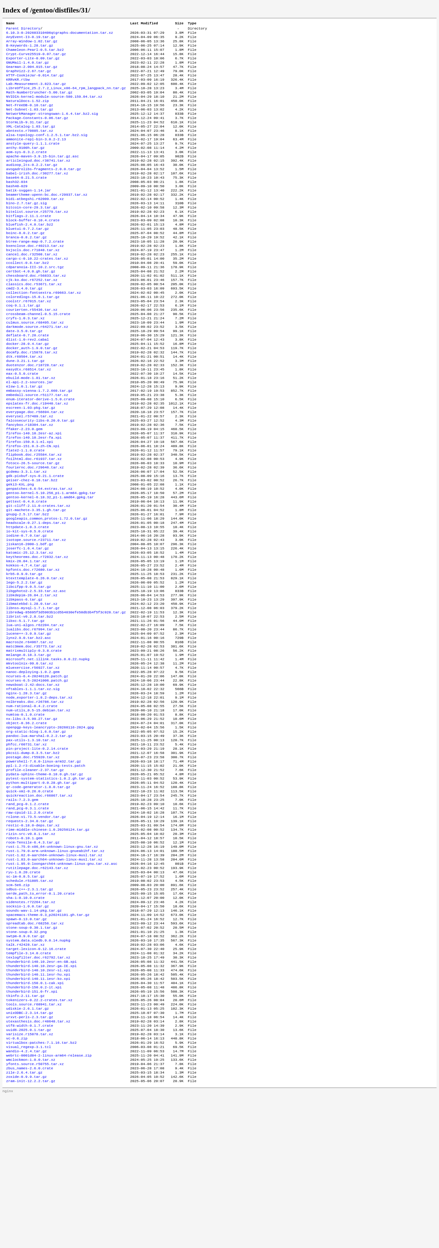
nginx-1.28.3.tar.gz (26, 789)
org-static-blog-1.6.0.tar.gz (36, 833)
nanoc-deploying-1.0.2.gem (32, 764)
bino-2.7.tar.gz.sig (26, 229)
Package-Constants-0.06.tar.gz (37, 131)
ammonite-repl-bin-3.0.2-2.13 (36, 156)
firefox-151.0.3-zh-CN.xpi (32, 506)
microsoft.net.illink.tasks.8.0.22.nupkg (48, 750)
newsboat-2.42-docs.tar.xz (32, 779)
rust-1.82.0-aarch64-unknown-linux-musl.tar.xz (54, 974)
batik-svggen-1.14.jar (28, 214)
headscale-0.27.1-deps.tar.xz (36, 594)
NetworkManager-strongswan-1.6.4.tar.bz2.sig (52, 126)
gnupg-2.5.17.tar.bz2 (27, 584)
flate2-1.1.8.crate (25, 511)
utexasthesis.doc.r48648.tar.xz (38, 1164)
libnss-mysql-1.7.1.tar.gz (32, 691)
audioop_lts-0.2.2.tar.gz (31, 185)
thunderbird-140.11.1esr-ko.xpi (38, 1115)
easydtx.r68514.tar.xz (28, 419)
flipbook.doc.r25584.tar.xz (34, 516)
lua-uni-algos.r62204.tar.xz (35, 711)
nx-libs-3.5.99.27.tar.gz (31, 818)
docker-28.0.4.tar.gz (27, 389)
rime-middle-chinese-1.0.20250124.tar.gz (48, 945)
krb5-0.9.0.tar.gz (24, 652)
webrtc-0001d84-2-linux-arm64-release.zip (49, 1203)
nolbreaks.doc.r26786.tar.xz (35, 799)
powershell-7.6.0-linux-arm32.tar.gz (43, 867)
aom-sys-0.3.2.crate (26, 170)
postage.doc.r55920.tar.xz (32, 862)
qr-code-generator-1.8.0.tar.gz (38, 896)
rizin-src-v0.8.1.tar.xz (30, 950)
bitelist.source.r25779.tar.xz (37, 239)
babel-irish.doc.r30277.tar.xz (37, 195)
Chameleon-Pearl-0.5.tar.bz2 (35, 53)
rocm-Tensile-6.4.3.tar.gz (32, 959)
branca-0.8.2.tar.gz (26, 268)
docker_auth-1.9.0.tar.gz (31, 394)
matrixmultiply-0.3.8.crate (34, 740)
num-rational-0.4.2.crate (31, 803)
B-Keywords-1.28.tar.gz (29, 49)
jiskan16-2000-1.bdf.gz (29, 618)
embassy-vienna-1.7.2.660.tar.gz (39, 443)
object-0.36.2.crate (26, 823)
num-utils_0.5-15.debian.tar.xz (38, 808)
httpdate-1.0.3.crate (27, 599)
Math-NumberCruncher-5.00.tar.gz (39, 102)
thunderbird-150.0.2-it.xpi (34, 1125)
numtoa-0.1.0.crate (25, 813)
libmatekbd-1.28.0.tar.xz (31, 687)
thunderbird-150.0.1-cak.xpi (35, 1120)
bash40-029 (16, 209)
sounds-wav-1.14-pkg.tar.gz (34, 1037)
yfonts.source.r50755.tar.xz (35, 1213)
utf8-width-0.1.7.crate (29, 1169)
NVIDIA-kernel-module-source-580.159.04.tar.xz (54, 107)
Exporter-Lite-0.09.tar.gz (32, 63)
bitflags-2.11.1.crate (28, 243)
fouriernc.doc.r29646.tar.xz (35, 531)
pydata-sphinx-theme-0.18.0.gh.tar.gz (44, 881)
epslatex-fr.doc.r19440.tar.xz (37, 458)
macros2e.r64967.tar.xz (29, 730)
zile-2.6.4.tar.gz (24, 1222)
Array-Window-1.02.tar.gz (31, 44)
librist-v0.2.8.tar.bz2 (29, 701)
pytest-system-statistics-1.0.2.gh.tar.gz (49, 886)
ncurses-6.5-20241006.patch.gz (37, 774)
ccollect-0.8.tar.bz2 (27, 297)
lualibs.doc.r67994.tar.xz (32, 716)
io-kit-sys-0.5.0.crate (29, 604)
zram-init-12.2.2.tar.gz (30, 1232)
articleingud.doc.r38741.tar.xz (38, 180)
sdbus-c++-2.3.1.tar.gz (29, 1013)
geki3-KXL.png (20, 550)
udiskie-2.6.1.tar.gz (27, 1149)
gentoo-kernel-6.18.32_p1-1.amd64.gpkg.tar (50, 565)
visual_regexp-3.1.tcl (28, 1193)
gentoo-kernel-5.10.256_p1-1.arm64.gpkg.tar (51, 560)
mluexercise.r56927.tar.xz (32, 760)
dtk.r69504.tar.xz (24, 404)
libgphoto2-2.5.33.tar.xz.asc (36, 672)
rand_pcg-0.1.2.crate (27, 915)
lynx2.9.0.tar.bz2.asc (28, 726)
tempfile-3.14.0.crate (28, 1086)
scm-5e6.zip (18, 1008)
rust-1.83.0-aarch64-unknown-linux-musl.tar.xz (54, 979)
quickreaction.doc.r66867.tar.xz (39, 906)
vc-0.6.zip (16, 1183)
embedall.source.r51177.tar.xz (37, 448)
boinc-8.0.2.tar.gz (25, 263)
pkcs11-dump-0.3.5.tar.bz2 (32, 857)
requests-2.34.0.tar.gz (29, 935)
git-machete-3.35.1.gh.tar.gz (36, 579)
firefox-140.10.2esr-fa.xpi (34, 497)
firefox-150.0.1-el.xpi (29, 502)
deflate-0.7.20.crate (27, 380)
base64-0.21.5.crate (26, 200)
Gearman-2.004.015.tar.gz (31, 73)
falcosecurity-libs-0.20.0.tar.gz (40, 477)
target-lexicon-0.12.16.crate (36, 1081)
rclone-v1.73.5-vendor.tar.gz (36, 930)
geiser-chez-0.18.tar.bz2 (31, 545)
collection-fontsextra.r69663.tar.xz (43, 331)
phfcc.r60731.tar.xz (26, 847)
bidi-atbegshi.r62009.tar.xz (35, 224)
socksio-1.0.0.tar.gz (27, 1032)
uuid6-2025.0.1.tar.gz (28, 1174)
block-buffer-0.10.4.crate (32, 248)
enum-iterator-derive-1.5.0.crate (40, 453)
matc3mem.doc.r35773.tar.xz (34, 735)
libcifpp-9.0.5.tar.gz (28, 667)
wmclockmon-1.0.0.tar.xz (30, 1208)
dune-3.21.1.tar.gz (25, 409)
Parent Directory (23, 29)
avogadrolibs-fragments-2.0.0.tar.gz (43, 190)
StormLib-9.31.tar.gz (27, 136)
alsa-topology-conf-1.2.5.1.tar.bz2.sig (46, 151)
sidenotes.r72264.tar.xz (30, 1027)
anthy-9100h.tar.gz (25, 165)
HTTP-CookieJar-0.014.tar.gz (35, 83)
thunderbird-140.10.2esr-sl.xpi (38, 1105)
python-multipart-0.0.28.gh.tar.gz (41, 891)
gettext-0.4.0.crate (26, 570)
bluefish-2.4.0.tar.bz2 (29, 253)
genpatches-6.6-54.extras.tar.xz (39, 555)
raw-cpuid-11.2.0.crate (29, 925)
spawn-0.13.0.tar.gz (26, 1047)
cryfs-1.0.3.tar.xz (25, 360)
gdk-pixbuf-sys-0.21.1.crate (35, 540)
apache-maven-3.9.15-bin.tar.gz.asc (42, 175)
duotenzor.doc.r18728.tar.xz (35, 414)
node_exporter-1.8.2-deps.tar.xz (39, 794)
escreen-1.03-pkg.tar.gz (30, 463)
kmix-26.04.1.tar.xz (26, 638)
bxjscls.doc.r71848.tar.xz (32, 282)
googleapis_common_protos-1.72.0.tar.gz (46, 589)
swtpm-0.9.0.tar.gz (25, 1066)
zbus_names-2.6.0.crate (29, 1217)
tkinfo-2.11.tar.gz (25, 1135)
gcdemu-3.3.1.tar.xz (26, 536)
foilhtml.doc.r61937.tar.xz (34, 521)
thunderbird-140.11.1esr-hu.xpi (38, 1110)
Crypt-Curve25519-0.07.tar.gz (36, 58)
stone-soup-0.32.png (26, 1062)
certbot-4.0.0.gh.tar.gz (30, 307)
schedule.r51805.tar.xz (29, 1003)
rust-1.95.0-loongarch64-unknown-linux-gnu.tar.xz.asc (61, 984)
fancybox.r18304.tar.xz (29, 482)
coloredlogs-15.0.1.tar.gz (32, 336)
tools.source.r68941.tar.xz (34, 1144)
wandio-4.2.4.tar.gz (26, 1198)
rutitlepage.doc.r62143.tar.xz (37, 989)
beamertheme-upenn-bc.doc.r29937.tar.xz (46, 219)
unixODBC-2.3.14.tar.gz (29, 1154)
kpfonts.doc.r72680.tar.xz (32, 648)
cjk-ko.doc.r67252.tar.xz (31, 316)
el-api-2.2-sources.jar (29, 433)
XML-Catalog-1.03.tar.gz (30, 141)
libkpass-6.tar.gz (24, 682)
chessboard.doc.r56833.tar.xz (36, 312)
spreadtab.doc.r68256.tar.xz (35, 1052)
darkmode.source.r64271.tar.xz (37, 370)
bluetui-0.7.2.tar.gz (27, 258)
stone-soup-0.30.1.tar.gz (31, 1057)
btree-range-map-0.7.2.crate (35, 273)
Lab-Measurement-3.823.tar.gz (36, 92)
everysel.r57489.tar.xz (29, 472)
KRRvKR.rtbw (18, 88)
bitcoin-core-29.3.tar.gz (31, 234)
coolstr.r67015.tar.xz (28, 341)
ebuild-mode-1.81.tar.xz (30, 428)
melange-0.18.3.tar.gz (28, 745)
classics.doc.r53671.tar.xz (34, 321)
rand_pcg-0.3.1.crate (27, 920)
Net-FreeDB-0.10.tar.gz (29, 117)
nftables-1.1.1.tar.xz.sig (32, 784)
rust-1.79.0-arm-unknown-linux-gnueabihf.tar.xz (55, 969)
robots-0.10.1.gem (24, 954)
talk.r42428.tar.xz (25, 1076)
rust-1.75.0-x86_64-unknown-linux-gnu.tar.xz (52, 964)
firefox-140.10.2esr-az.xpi (34, 492)
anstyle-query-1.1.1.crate (32, 161)
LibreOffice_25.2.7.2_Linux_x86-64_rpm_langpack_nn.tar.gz (66, 97)
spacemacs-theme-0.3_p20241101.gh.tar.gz (48, 1042)
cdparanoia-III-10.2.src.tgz (35, 302)
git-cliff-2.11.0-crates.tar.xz (38, 575)
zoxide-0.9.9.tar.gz (26, 1227)
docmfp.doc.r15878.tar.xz (31, 399)
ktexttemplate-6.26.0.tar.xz (35, 657)
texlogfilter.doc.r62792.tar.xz (38, 1091)
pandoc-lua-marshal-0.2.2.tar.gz (39, 838)
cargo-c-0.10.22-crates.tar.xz (37, 292)
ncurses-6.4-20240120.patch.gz (37, 769)
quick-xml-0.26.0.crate (29, 901)
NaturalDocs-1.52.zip (27, 112)
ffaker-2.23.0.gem (24, 487)
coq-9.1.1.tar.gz (23, 346)
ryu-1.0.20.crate (23, 993)
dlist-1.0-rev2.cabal (27, 385)
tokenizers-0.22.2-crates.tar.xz (39, 1140)
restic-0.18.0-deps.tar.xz (32, 940)
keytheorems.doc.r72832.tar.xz (37, 633)
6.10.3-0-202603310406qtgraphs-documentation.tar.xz (59, 34)
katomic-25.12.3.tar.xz (29, 628)
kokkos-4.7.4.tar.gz (26, 643)
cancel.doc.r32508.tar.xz (31, 287)
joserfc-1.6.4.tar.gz (27, 623)
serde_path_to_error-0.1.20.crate (40, 1018)
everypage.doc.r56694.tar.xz (35, 467)
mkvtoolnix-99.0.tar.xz (29, 755)
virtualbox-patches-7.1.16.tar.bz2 (41, 1188)
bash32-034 (16, 204)
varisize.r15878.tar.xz (29, 1178)
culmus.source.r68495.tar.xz (35, 365)
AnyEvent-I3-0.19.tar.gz (30, 39)
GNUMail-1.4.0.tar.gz (27, 68)
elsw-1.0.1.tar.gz (24, 438)
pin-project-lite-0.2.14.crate (37, 852)
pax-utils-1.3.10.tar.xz (30, 842)
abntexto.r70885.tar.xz (29, 146)
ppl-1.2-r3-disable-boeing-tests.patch (45, 872)
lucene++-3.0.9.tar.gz (28, 721)
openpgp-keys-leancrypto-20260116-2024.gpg (50, 828)
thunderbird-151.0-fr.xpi (31, 1130)
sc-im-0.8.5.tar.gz (25, 998)
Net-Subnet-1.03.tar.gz (29, 122)
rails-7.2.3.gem (22, 911)
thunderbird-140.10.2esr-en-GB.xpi (41, 1096)
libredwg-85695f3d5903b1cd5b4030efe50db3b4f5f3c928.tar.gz (66, 696)
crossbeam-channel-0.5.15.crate (38, 355)
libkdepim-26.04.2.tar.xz (31, 677)
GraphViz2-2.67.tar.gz (28, 78)
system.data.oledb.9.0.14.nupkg (38, 1071)
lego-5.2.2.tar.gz (24, 662)
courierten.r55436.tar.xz (31, 351)
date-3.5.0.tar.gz (24, 375)
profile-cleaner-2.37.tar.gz (35, 877)
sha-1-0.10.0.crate (25, 1023)
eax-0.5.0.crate (22, 424)
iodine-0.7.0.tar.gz (26, 609)
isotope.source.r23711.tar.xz (36, 614)
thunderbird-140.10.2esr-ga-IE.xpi (41, 1101)
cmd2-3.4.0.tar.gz (24, 326)
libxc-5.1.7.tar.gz (25, 706)
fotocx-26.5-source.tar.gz (32, 526)
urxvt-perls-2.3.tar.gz (29, 1159)
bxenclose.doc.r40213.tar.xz (35, 277)
